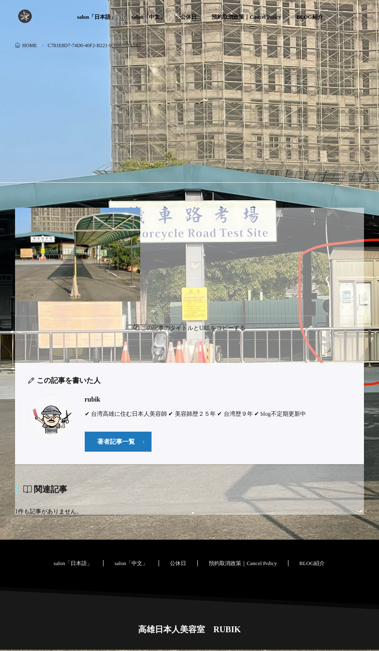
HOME (29, 45)
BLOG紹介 (309, 17)
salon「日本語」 (96, 17)
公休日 (188, 17)
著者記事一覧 (116, 442)
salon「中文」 (148, 17)
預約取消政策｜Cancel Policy (246, 17)
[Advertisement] (189, 113)
